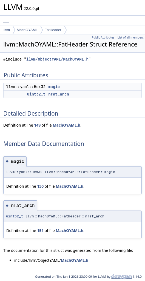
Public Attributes (103, 37)
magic (54, 86)
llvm (7, 30)
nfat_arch (58, 94)
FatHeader (52, 30)
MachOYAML (27, 30)
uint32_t (36, 94)
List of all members (131, 37)
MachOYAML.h (66, 125)
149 (37, 125)
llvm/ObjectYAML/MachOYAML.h (57, 59)
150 (40, 186)
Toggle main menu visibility (7, 18)
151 (40, 230)
